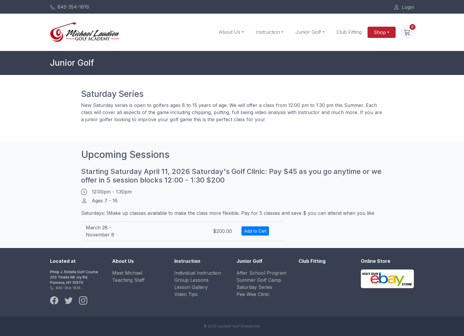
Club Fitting (349, 32)
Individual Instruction (197, 273)
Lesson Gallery (191, 287)
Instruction (268, 32)
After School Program (261, 273)
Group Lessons (191, 280)
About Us (229, 32)
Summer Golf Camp (258, 280)
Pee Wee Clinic (253, 294)
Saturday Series (254, 287)
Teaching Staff (128, 280)
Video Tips (186, 294)
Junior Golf (308, 32)
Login (403, 7)
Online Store (375, 261)
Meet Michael (127, 273)
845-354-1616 (69, 7)
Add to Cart (255, 230)
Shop (380, 32)
